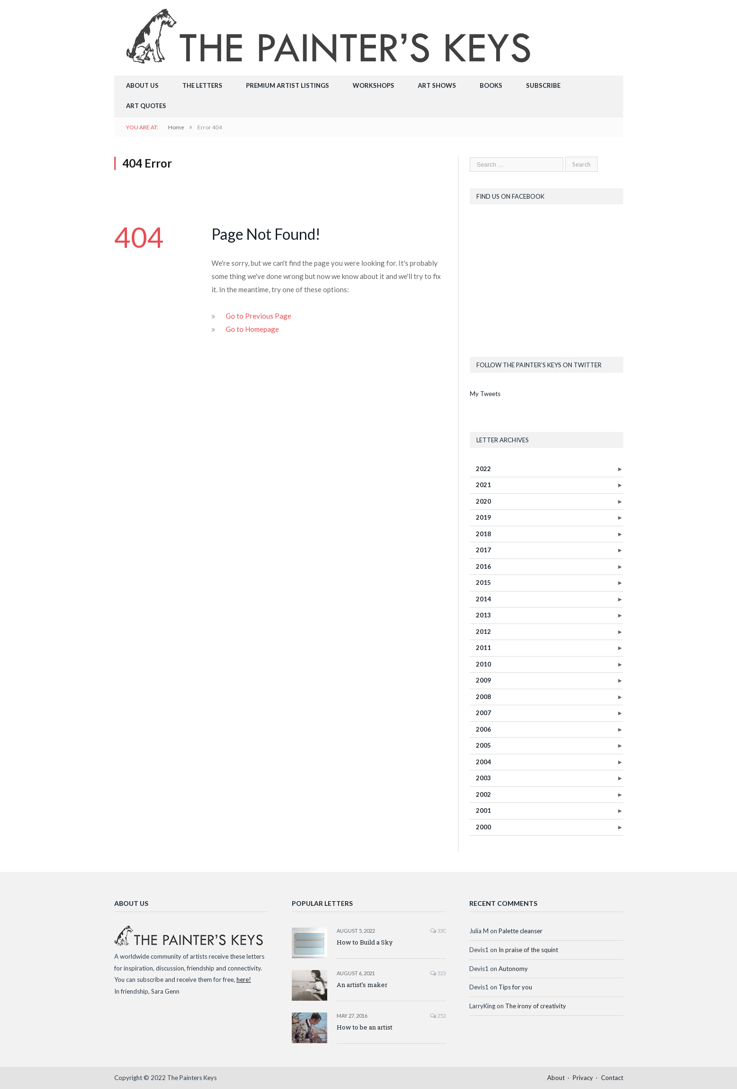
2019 (483, 517)
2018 (483, 534)
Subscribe (543, 85)
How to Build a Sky (365, 942)
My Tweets (485, 393)
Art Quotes (146, 106)
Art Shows (437, 85)
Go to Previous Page (258, 316)
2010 (483, 664)
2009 (483, 680)
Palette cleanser (520, 931)
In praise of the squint (528, 950)
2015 (483, 582)
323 (438, 973)
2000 (483, 827)
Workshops (373, 85)
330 (438, 931)
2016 (483, 566)
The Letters (202, 85)
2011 (483, 647)
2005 (483, 745)
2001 (483, 810)
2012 (483, 631)
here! (244, 979)
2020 (483, 501)
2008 (483, 697)
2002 (483, 794)
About (556, 1077)
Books (491, 85)
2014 (483, 599)
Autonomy (513, 968)
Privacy (583, 1077)
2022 (483, 469)
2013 (483, 615)
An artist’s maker (362, 984)
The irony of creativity (535, 1006)
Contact (612, 1077)
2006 (483, 729)
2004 (483, 762)
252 (438, 1016)
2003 (483, 778)
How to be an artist (364, 1027)
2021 (483, 485)
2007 (483, 713)
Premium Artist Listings (287, 85)
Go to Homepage (252, 329)
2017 (483, 550)
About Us (142, 85)
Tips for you (515, 987)
